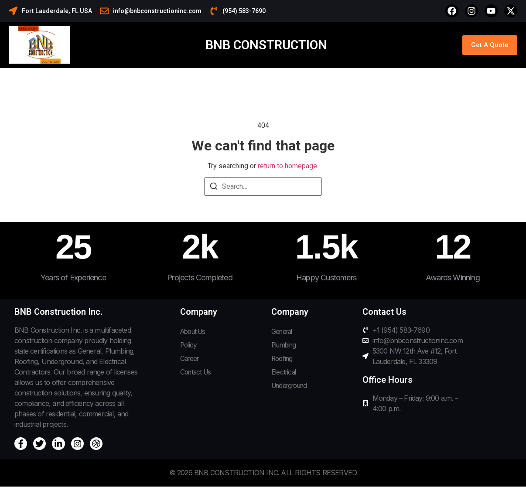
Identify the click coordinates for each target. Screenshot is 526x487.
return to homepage (287, 166)
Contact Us (197, 373)
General (283, 331)
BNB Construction (266, 44)
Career (190, 359)
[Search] (213, 187)
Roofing (282, 359)
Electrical (284, 373)
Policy (189, 345)
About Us (194, 331)
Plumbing (285, 345)
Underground (291, 387)
